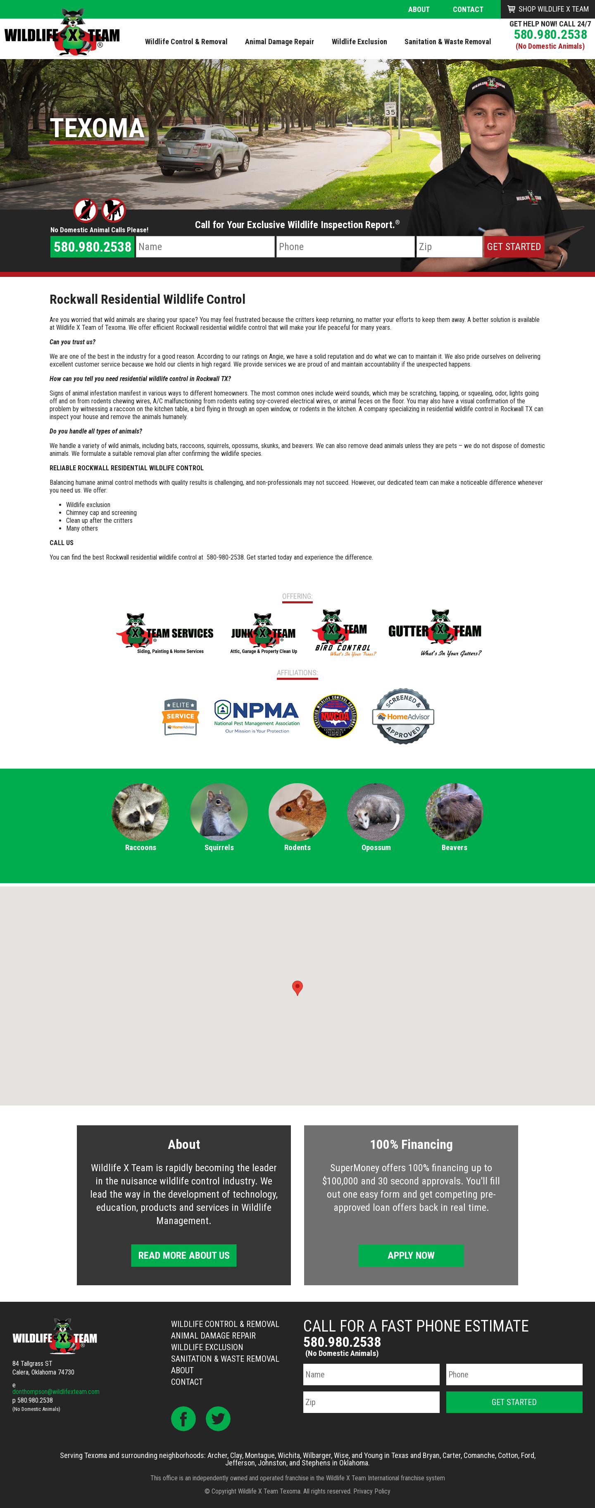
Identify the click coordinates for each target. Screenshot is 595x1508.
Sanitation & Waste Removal (225, 1359)
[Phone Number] (345, 246)
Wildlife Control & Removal (225, 1324)
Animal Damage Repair (213, 1336)
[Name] (205, 246)
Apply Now (411, 1255)
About (419, 9)
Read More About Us (184, 1255)
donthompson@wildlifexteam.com (56, 1392)
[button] (297, 988)
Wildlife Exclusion (207, 1347)
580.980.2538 (550, 34)
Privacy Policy (371, 1491)
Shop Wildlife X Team (554, 9)
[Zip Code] (449, 246)
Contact (468, 9)
